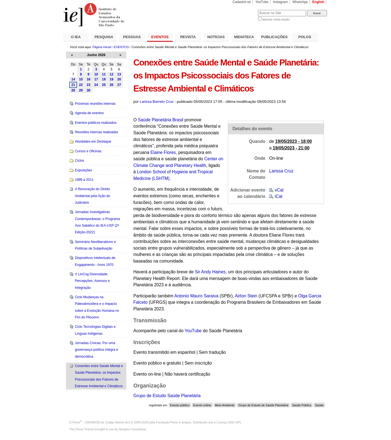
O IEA (76, 37)
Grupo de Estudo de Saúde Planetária (263, 405)
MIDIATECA (244, 37)
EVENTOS (160, 37)
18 (104, 79)
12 (111, 74)
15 (81, 79)
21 (73, 85)
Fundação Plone (167, 422)
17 (96, 79)
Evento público (179, 405)
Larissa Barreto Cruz (157, 101)
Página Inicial (101, 47)
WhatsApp (300, 2)
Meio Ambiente (225, 405)
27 (119, 85)
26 (111, 85)
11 (104, 74)
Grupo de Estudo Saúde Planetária (167, 395)
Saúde (319, 405)
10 (96, 74)
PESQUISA (103, 37)
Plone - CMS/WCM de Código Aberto (98, 422)
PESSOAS (132, 37)
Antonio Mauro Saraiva (196, 296)
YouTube (261, 2)
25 (104, 85)
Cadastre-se (242, 2)
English (318, 2)
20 (119, 79)
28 (73, 90)
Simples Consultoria (132, 429)
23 (89, 85)
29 (81, 90)
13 (119, 74)
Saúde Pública (301, 405)
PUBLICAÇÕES (274, 37)
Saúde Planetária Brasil (160, 119)
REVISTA (188, 37)
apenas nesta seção (275, 19)
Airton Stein (246, 296)
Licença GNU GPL (229, 422)
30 (89, 90)
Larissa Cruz (281, 171)
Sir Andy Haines (210, 271)
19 (111, 79)
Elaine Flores (163, 152)
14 (73, 79)
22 (81, 85)
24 (96, 85)
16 (89, 79)
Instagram (280, 2)
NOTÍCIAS (216, 37)
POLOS (304, 37)
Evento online (202, 405)
